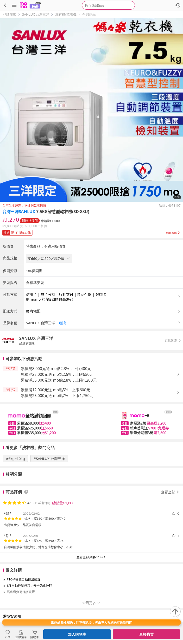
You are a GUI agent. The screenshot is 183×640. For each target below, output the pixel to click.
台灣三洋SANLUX (18, 211)
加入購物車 (77, 634)
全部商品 (89, 14)
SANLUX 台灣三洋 (35, 14)
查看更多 (91, 602)
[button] (91, 232)
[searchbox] (108, 5)
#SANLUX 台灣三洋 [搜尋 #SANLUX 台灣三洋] (49, 458)
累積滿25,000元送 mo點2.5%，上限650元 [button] (57, 374)
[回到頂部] (175, 611)
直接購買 (146, 634)
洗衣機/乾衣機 (65, 14)
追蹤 (62, 322)
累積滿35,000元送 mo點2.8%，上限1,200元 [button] (59, 380)
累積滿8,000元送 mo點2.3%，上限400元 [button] (56, 368)
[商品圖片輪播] (91, 110)
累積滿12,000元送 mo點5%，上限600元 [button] (55, 389)
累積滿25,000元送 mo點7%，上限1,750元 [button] (57, 395)
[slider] (91, 422)
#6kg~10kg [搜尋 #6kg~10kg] (15, 458)
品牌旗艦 (9, 14)
